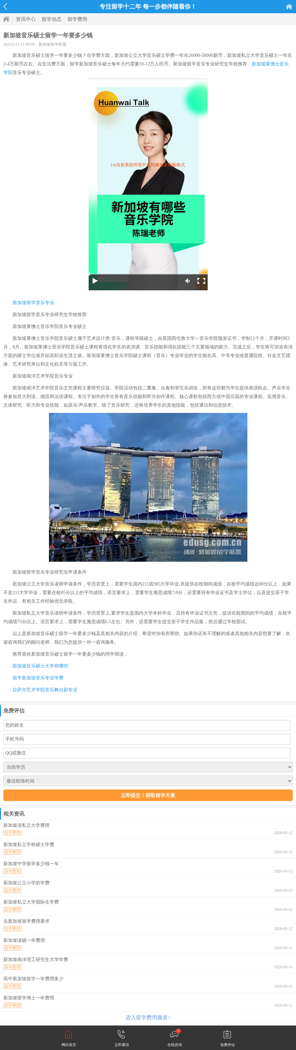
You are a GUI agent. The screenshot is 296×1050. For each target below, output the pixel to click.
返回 (5, 6)
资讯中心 (26, 19)
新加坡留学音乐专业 (33, 302)
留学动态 (52, 19)
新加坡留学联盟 (52, 44)
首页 (289, 6)
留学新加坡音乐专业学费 (38, 677)
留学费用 (77, 19)
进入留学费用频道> (148, 1017)
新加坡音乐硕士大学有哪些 (40, 666)
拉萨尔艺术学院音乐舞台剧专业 (45, 689)
